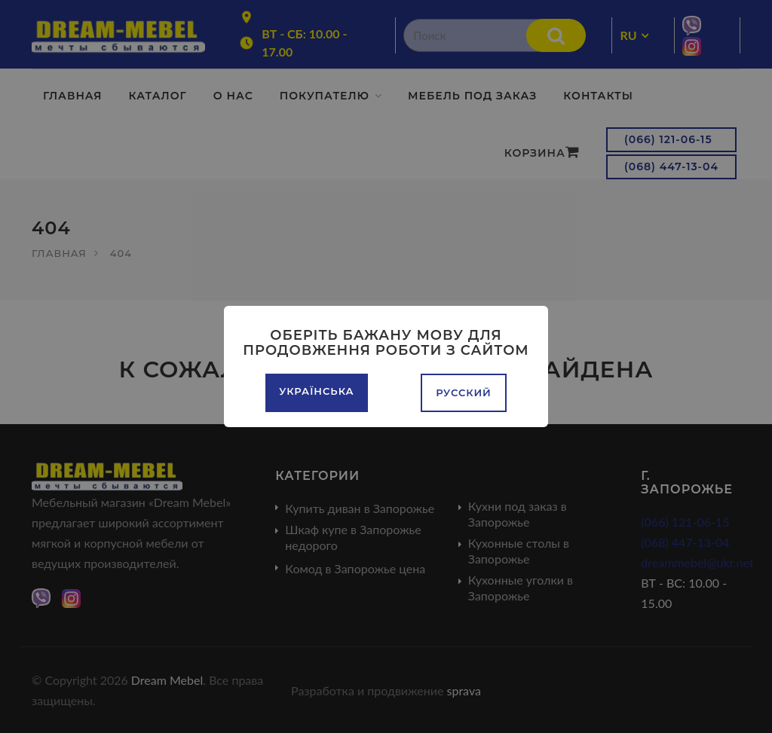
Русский (464, 392)
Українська (316, 391)
